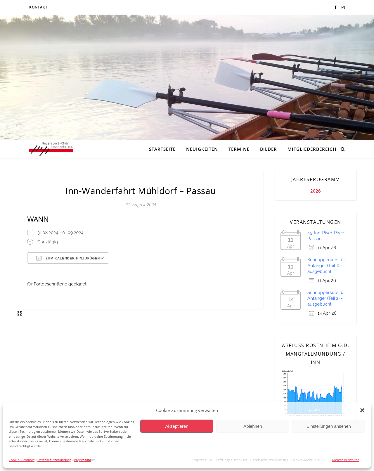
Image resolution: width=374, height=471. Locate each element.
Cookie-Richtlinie (21, 460)
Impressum (82, 460)
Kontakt (38, 7)
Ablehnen (252, 426)
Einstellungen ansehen (329, 426)
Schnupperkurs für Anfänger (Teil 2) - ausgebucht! (326, 298)
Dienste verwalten (345, 460)
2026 (315, 191)
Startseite (162, 149)
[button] (362, 410)
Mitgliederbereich (312, 149)
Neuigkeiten (202, 149)
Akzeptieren (176, 426)
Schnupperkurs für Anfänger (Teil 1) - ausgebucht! (326, 265)
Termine (239, 149)
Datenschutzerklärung (54, 460)
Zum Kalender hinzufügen (68, 258)
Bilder (268, 149)
